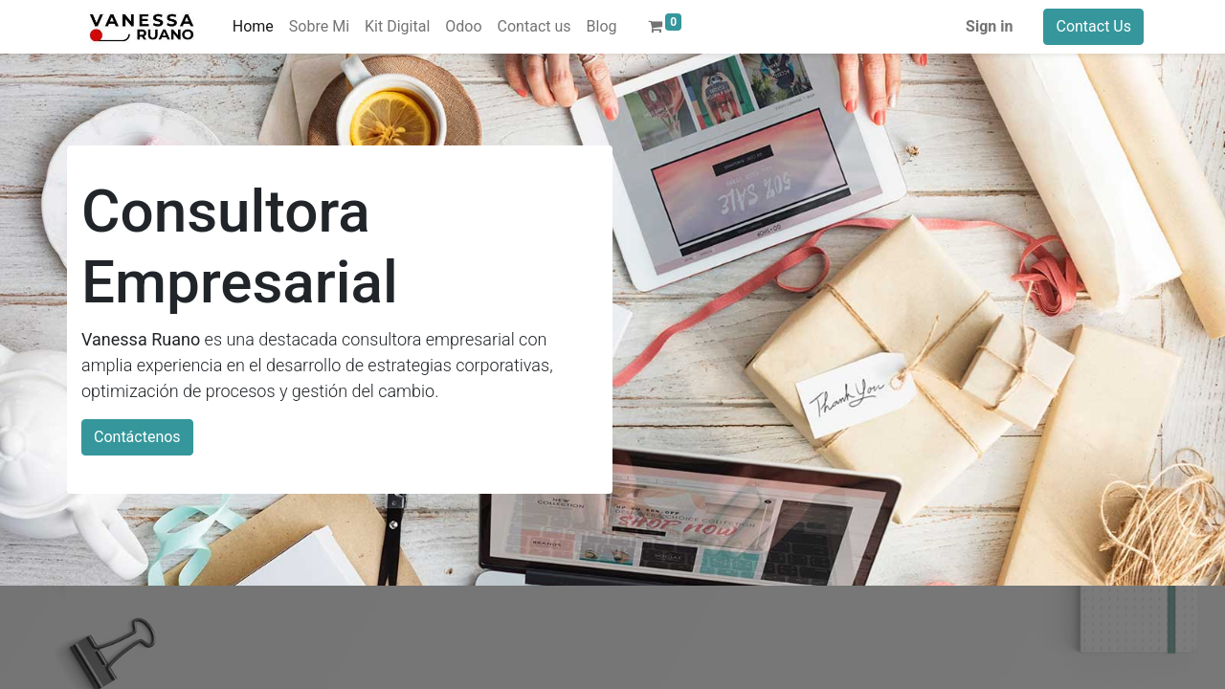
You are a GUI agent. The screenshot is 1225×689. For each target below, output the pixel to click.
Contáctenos (137, 437)
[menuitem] (253, 27)
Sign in (989, 26)
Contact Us (1093, 26)
